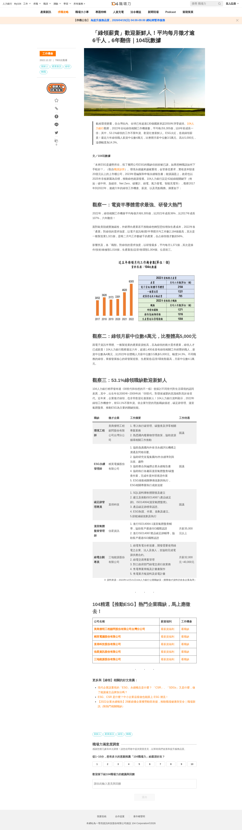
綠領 (67, 66)
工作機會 (47, 53)
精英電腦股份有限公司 (107, 636)
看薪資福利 (167, 629)
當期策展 (188, 12)
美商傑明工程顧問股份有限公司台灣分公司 (119, 629)
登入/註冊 (231, 3)
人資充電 (118, 12)
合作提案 (120, 816)
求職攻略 (63, 12)
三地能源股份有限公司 (107, 659)
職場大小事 (82, 12)
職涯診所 (119, 169)
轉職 (43, 71)
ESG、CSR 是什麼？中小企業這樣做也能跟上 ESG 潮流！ (133, 697)
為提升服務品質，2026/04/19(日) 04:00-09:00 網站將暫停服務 (127, 20)
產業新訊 (45, 12)
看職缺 (185, 629)
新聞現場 (153, 12)
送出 (144, 797)
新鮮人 (44, 66)
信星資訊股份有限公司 (107, 651)
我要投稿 (101, 816)
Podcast (170, 12)
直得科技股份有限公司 (107, 644)
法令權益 (135, 12)
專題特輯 (100, 12)
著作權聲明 (139, 816)
